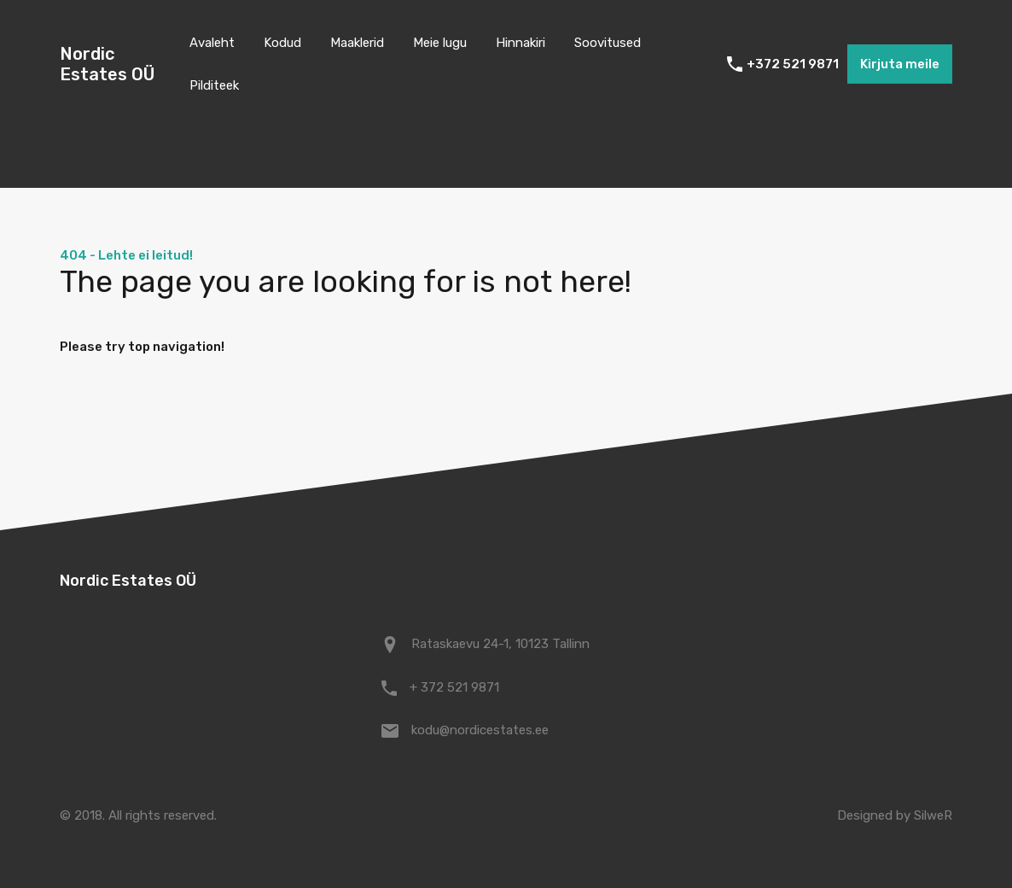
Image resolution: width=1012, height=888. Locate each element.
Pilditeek (214, 85)
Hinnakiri (520, 42)
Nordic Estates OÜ (107, 64)
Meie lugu (440, 42)
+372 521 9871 (793, 64)
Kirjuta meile (899, 64)
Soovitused (607, 42)
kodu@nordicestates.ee (480, 730)
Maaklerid (357, 42)
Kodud (282, 42)
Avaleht (212, 42)
